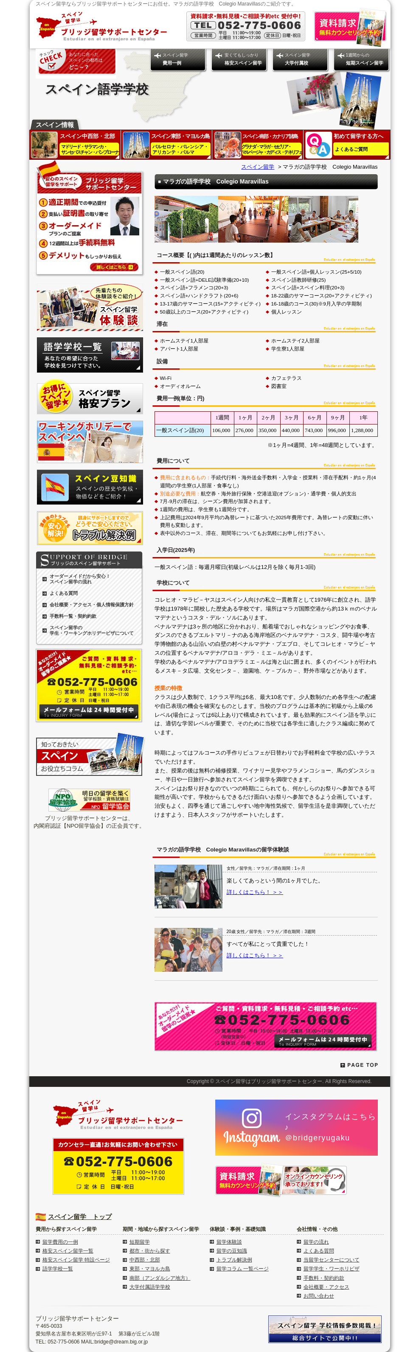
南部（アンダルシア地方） (160, 1278)
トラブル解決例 (234, 1260)
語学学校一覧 (57, 1269)
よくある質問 (64, 593)
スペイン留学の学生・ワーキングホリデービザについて (92, 630)
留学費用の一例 (60, 1242)
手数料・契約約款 (324, 1278)
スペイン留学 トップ (80, 1216)
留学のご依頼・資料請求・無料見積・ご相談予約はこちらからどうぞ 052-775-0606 (266, 1027)
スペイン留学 (175, 59)
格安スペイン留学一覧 (67, 1251)
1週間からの (364, 59)
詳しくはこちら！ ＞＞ (255, 892)
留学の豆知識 (232, 1251)
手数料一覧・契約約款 (73, 616)
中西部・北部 (144, 1260)
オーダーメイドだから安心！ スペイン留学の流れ (80, 579)
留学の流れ (316, 1242)
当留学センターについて (332, 1260)
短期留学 (139, 1242)
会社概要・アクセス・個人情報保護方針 (92, 604)
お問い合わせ (319, 1296)
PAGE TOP (359, 1065)
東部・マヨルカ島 (149, 1269)
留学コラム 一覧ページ (243, 1269)
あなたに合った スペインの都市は (86, 61)
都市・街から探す (149, 1251)
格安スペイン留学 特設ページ (76, 1260)
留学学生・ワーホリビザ (332, 1269)
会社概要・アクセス (326, 1287)
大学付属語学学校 (149, 1287)
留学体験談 (229, 1242)
